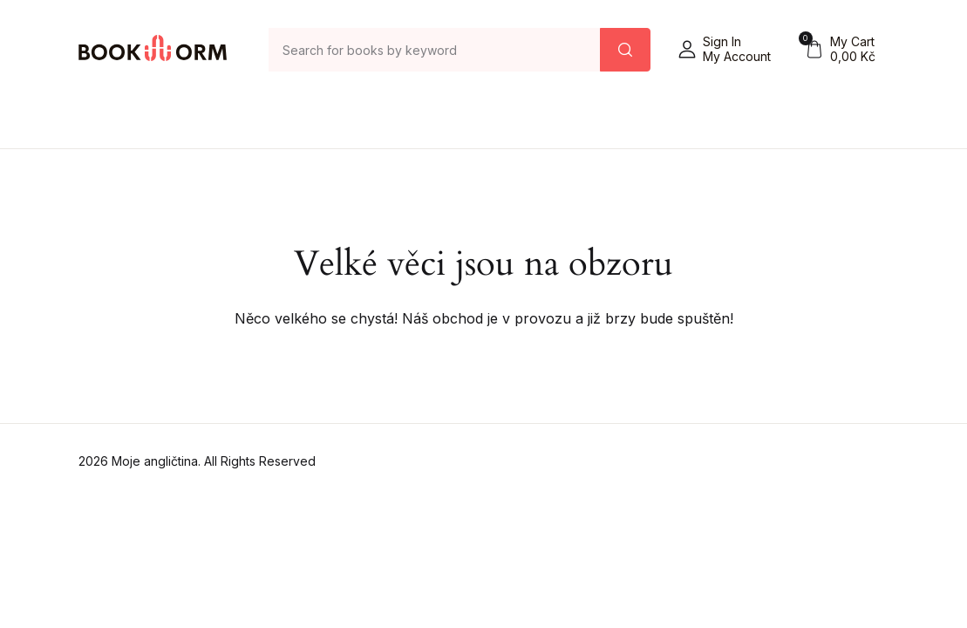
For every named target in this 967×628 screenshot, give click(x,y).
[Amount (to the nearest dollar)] (435, 50)
